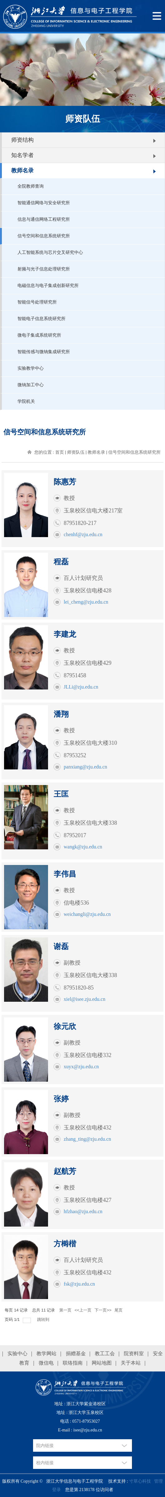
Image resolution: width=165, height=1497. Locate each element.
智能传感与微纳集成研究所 (43, 351)
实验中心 (17, 1353)
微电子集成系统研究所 (39, 335)
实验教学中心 (30, 368)
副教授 (72, 963)
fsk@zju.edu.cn (79, 1284)
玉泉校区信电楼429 (87, 663)
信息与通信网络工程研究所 (43, 219)
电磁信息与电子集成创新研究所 (48, 285)
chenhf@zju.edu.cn (83, 534)
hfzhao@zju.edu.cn (83, 1211)
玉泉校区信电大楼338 (90, 823)
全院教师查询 (30, 186)
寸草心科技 (140, 1481)
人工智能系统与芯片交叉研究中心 (50, 252)
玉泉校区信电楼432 (87, 1127)
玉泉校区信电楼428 (87, 590)
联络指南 (73, 1363)
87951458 (75, 675)
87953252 (75, 755)
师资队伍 (76, 452)
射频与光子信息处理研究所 (43, 269)
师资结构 (22, 140)
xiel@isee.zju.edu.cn (84, 999)
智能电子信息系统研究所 (41, 318)
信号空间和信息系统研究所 (43, 236)
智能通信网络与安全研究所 (43, 202)
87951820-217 (80, 523)
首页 (59, 452)
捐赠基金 (76, 1353)
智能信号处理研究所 (37, 302)
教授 (69, 498)
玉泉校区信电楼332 (87, 1055)
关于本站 (131, 1363)
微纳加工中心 (30, 385)
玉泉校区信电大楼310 (90, 743)
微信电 (46, 1363)
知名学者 (22, 155)
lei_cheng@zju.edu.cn (86, 602)
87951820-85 (79, 988)
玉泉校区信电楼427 (87, 1200)
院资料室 (134, 1353)
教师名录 (22, 170)
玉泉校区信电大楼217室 (93, 510)
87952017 (75, 835)
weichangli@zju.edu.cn (87, 914)
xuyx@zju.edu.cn (81, 1066)
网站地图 (102, 1363)
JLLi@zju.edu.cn (81, 686)
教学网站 (46, 1353)
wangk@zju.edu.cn (83, 846)
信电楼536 (76, 903)
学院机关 (26, 401)
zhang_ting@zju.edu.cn (87, 1139)
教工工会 (105, 1353)
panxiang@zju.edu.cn (85, 766)
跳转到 (44, 1319)
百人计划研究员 (83, 578)
